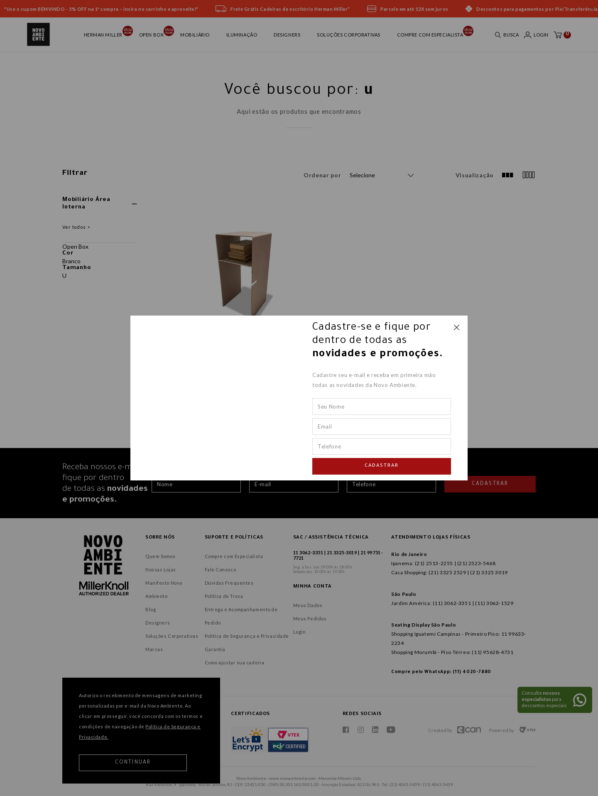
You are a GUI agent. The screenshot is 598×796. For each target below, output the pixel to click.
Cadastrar (382, 466)
